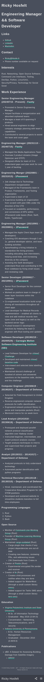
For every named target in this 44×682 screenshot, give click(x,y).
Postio (18, 563)
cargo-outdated (23, 542)
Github (8, 40)
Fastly (30, 102)
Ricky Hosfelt (10, 678)
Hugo (40, 668)
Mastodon (9, 46)
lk (16, 572)
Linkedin (9, 43)
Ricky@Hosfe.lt (12, 58)
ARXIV (11, 658)
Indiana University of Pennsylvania (21, 629)
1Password (21, 176)
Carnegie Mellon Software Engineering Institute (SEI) (19, 344)
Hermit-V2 (25, 669)
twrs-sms (12, 597)
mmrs (10, 588)
